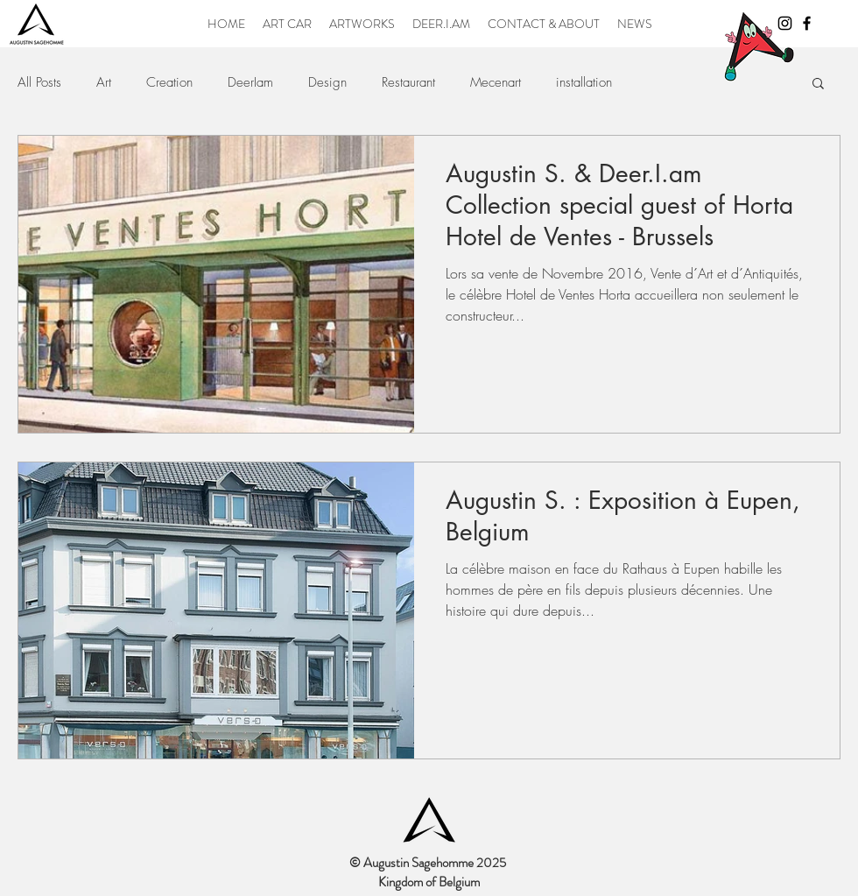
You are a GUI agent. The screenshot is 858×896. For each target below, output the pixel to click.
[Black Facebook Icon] (807, 23)
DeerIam (250, 82)
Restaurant (408, 82)
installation (584, 82)
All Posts (39, 82)
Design (327, 82)
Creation (169, 82)
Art (103, 82)
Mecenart (495, 82)
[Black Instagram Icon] (785, 23)
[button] (818, 84)
